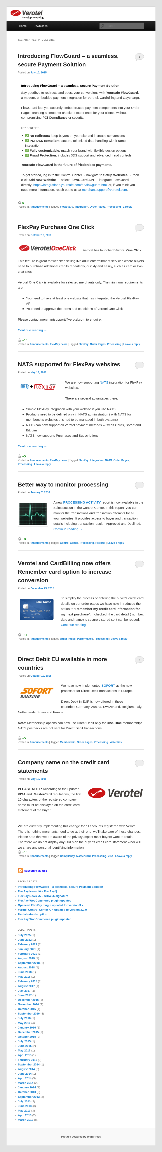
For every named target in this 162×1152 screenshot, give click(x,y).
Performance (85, 638)
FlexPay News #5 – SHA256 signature (43, 896)
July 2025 (24, 935)
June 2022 (25, 939)
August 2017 (26, 986)
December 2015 (28, 1032)
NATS (104, 382)
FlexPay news (58, 344)
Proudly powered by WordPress (81, 1136)
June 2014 (25, 1073)
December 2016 (28, 999)
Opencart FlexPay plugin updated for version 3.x (50, 905)
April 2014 (24, 1078)
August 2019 (26, 958)
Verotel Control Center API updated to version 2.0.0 (52, 909)
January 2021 (27, 949)
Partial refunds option (32, 914)
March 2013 (25, 1119)
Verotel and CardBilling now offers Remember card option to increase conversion (64, 572)
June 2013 (25, 1106)
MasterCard (83, 856)
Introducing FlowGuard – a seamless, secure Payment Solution (60, 886)
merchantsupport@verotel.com (104, 189)
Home (23, 26)
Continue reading (32, 330)
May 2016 (24, 1023)
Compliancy (67, 856)
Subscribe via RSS (35, 870)
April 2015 (24, 1055)
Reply (127, 206)
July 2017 (24, 990)
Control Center (69, 542)
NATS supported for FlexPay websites (69, 364)
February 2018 (27, 981)
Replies (116, 742)
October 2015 (27, 1036)
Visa (110, 856)
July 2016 (24, 1018)
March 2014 (25, 1082)
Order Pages (97, 206)
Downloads (40, 26)
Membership (67, 742)
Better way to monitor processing (63, 484)
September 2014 (29, 1064)
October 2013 (27, 1092)
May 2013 (24, 1110)
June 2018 (25, 972)
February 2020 (27, 953)
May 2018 (24, 976)
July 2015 (24, 1041)
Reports (100, 542)
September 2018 (29, 962)
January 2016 (27, 1027)
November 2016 (28, 1004)
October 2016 (27, 1009)
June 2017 (25, 995)
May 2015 (24, 1050)
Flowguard (66, 206)
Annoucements (39, 206)
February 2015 (27, 1060)
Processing (114, 206)
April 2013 (24, 1115)
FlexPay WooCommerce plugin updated (44, 900)
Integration (81, 206)
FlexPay (84, 344)
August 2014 (26, 1069)
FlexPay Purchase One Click (56, 227)
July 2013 (24, 1101)
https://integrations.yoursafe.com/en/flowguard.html (70, 185)
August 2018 (26, 967)
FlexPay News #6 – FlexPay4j (37, 891)
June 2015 (25, 1046)
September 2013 (29, 1096)
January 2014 (27, 1087)
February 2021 (27, 944)
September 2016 (29, 1013)
